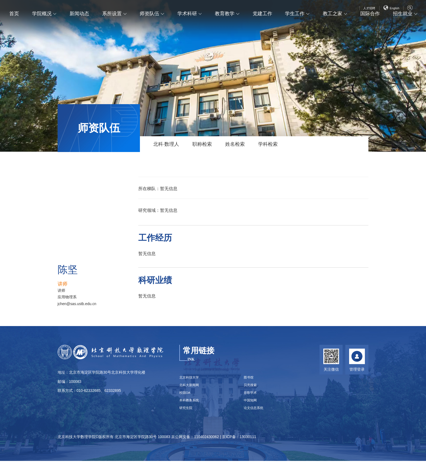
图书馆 (249, 378)
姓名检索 (235, 144)
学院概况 (42, 25)
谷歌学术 (251, 397)
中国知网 (251, 406)
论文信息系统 (255, 415)
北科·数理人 (166, 144)
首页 (15, 25)
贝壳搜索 (251, 388)
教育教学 (225, 25)
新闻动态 (80, 25)
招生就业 (402, 25)
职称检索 (202, 144)
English (389, 10)
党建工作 (262, 25)
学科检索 (268, 144)
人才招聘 (364, 10)
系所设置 (112, 25)
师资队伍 (150, 25)
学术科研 (187, 25)
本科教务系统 (190, 406)
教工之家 (332, 25)
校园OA (185, 397)
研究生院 (187, 415)
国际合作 (370, 25)
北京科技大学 (190, 378)
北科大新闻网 (190, 388)
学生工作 (295, 25)
